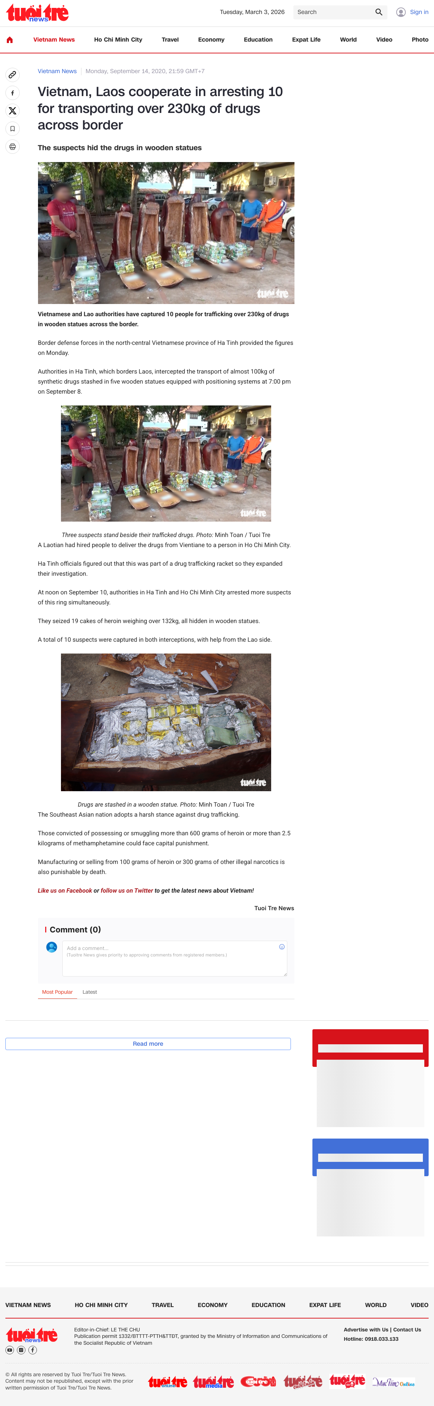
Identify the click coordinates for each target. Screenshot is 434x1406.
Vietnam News (54, 40)
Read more (148, 1044)
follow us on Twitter (127, 890)
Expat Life (306, 40)
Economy (211, 40)
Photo (420, 40)
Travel (170, 40)
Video (384, 40)
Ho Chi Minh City (118, 40)
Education (258, 40)
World (348, 40)
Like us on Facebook (65, 890)
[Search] (340, 12)
